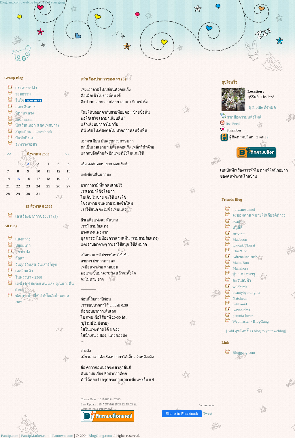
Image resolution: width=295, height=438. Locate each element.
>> (67, 154)
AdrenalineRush (245, 257)
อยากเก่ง (22, 252)
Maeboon (239, 239)
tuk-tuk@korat (243, 245)
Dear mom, (24, 119)
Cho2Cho (239, 251)
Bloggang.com (243, 352)
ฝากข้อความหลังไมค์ (244, 117)
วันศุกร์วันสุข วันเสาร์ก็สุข (35, 264)
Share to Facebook (182, 413)
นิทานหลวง (24, 113)
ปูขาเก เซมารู (243, 274)
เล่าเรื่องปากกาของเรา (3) (36, 216)
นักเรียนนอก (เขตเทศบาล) (37, 125)
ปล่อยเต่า (23, 245)
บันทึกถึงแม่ (25, 138)
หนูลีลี (237, 227)
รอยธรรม (23, 94)
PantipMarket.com (35, 435)
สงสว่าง (23, 239)
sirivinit (238, 234)
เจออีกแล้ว (24, 271)
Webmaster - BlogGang (250, 321)
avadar (237, 221)
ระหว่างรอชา (26, 144)
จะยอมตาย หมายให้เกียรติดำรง (258, 215)
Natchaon (239, 298)
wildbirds (239, 287)
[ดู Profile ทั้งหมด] (262, 107)
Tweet (207, 413)
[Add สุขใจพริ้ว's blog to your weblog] (256, 331)
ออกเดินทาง (25, 107)
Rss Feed (233, 123)
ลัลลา (19, 258)
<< (9, 154)
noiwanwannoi (243, 209)
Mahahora (240, 268)
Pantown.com (62, 435)
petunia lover (242, 315)
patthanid (239, 304)
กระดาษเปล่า (26, 88)
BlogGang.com (100, 435)
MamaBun (240, 262)
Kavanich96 (241, 310)
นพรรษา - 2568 (28, 277)
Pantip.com (9, 435)
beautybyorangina (246, 292)
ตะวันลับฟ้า (241, 280)
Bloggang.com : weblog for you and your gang (32, 2)
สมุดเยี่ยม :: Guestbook (33, 131)
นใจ (19, 100)
